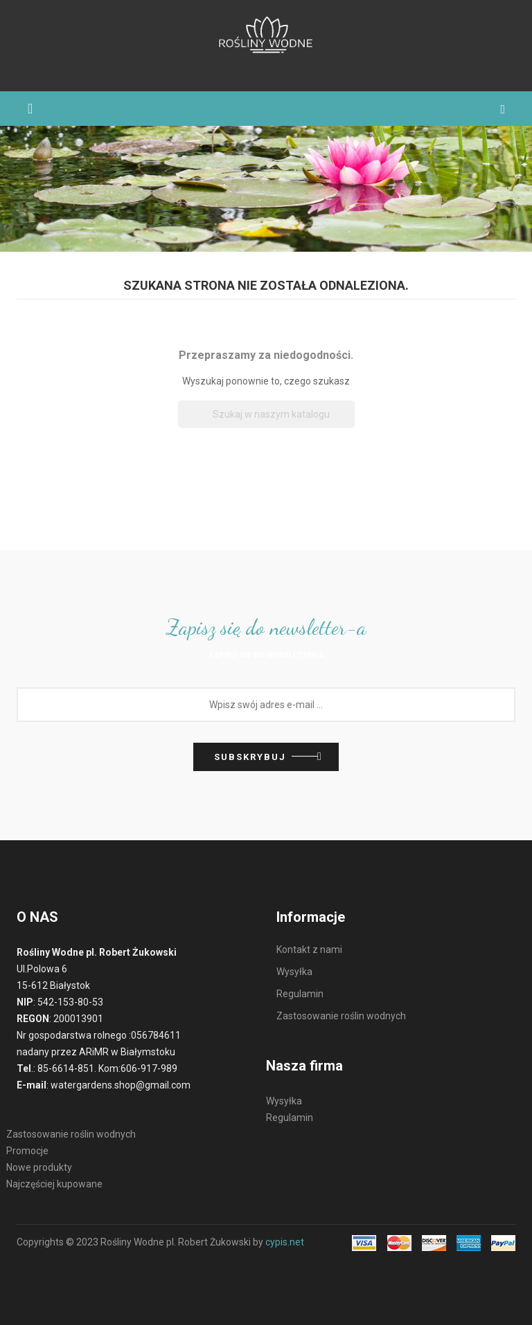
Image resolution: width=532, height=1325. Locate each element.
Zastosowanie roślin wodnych (71, 1134)
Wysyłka (284, 1100)
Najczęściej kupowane (54, 1183)
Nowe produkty (39, 1167)
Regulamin (289, 1117)
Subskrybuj (250, 757)
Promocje (27, 1150)
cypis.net (284, 1242)
